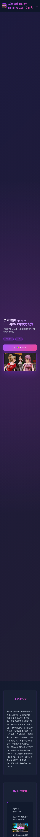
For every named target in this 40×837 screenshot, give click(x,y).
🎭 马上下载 (20, 347)
